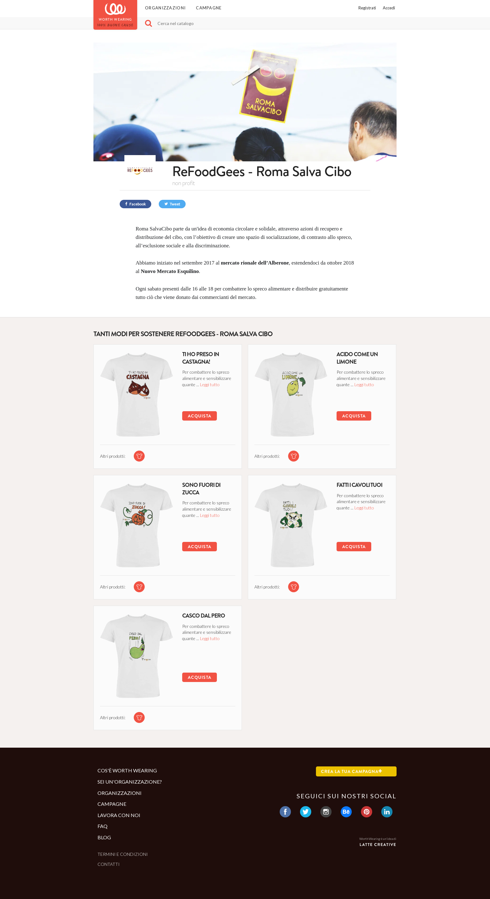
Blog (104, 837)
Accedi (389, 7)
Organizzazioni (165, 7)
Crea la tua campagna (351, 771)
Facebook (135, 204)
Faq (103, 826)
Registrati (367, 7)
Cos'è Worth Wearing (127, 770)
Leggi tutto (210, 384)
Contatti (109, 864)
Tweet (172, 204)
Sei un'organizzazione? (130, 782)
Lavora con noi (119, 815)
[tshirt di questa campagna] (139, 456)
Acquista (199, 416)
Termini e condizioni (123, 854)
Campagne (209, 7)
